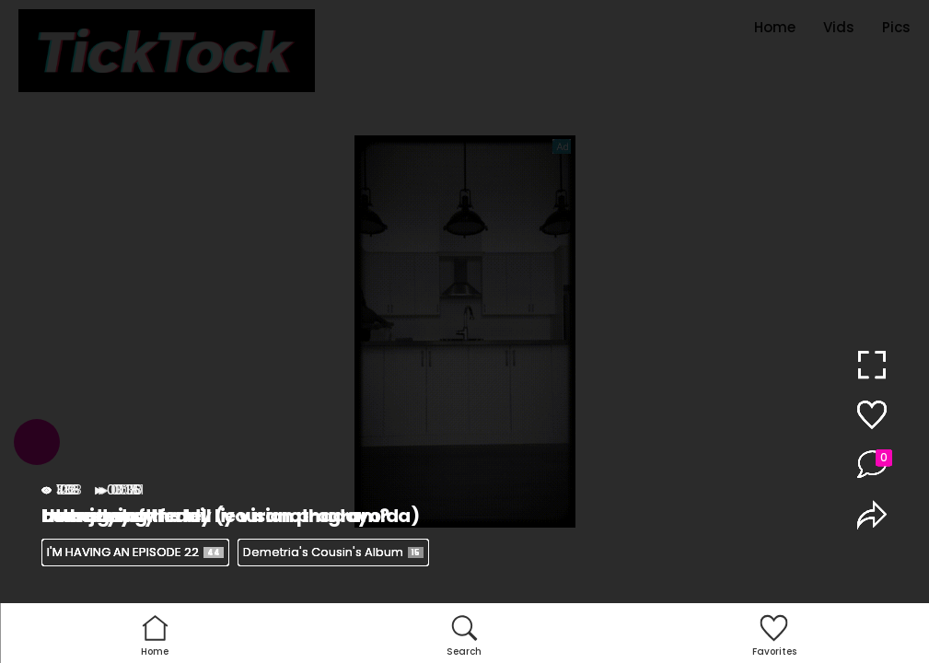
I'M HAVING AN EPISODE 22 (135, 552)
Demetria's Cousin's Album (333, 552)
